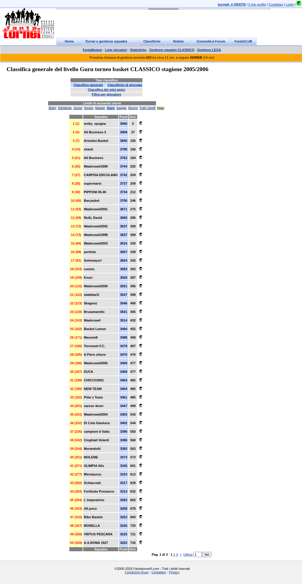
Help (160, 108)
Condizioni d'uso (136, 572)
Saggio (121, 108)
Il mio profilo (257, 4)
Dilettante (65, 108)
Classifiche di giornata (124, 85)
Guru (110, 108)
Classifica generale (88, 85)
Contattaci (276, 4)
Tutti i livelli (147, 108)
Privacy (174, 572)
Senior (88, 108)
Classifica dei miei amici (106, 89)
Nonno (133, 108)
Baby (52, 108)
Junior (77, 108)
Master (100, 108)
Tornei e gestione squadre (106, 41)
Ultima (188, 554)
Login (290, 4)
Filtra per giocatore (106, 94)
